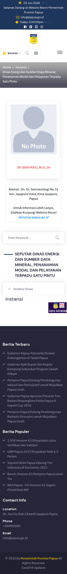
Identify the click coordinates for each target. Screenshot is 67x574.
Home (7, 67)
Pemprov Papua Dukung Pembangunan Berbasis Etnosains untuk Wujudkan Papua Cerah (34, 416)
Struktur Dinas (23, 289)
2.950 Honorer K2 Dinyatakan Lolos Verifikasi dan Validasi (31, 443)
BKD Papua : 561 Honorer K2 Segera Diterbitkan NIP (31, 487)
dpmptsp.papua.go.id (33, 217)
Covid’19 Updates (34, 568)
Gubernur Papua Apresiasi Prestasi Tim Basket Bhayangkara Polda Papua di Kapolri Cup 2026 (33, 400)
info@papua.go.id (32, 17)
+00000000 (11, 526)
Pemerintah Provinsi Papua (39, 558)
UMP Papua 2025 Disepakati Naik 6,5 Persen (32, 454)
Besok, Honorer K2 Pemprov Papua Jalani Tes (35, 476)
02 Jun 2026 (31, 3)
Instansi (21, 67)
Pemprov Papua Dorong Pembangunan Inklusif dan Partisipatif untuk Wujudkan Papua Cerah (35, 384)
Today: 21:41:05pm (31, 22)
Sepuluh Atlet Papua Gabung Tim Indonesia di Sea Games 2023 (30, 465)
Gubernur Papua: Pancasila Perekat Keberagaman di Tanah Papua (31, 355)
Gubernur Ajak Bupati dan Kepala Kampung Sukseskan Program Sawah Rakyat (32, 369)
